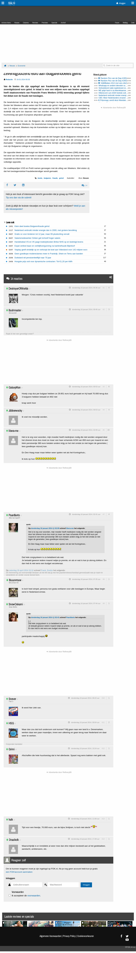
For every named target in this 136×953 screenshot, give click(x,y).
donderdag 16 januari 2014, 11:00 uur (85, 819)
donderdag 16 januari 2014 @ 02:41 (45, 617)
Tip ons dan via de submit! (18, 197)
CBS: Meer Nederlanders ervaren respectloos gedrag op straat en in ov (113, 98)
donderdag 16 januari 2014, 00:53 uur (86, 387)
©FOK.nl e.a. (130, 947)
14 (84, 185)
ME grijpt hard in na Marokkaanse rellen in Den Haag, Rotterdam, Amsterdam (113, 90)
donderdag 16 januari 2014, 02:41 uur (86, 514)
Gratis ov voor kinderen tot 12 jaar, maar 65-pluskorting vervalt (42, 234)
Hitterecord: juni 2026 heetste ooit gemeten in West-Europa (113, 93)
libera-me (13, 431)
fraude (55, 178)
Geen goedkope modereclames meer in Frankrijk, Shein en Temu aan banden (49, 253)
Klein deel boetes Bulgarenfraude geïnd (32, 226)
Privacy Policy (69, 936)
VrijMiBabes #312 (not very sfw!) (113, 83)
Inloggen (120, 3)
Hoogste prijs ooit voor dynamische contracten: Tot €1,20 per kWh (44, 261)
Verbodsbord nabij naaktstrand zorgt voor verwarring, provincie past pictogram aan (113, 88)
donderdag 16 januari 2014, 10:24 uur (85, 748)
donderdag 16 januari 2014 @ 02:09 (45, 528)
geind (61, 178)
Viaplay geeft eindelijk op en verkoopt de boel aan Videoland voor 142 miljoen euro (51, 250)
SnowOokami (16, 604)
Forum (117, 22)
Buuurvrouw (15, 580)
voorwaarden (33, 895)
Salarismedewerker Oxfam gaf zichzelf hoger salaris (37, 238)
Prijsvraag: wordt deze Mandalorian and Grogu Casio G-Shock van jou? (114, 100)
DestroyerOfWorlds (18, 288)
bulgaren (47, 178)
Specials (54, 22)
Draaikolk (14, 840)
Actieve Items (6, 22)
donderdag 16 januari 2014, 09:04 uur (85, 722)
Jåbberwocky (15, 410)
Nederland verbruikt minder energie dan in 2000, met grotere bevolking (113, 95)
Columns (26, 22)
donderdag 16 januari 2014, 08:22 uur (85, 698)
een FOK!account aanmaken (19, 872)
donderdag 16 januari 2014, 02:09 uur (86, 430)
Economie (21, 66)
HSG (11, 723)
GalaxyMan (15, 387)
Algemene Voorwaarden (50, 936)
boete (40, 178)
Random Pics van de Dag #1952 (113, 81)
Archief (63, 22)
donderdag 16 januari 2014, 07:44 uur (86, 603)
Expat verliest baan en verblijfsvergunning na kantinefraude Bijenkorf (45, 246)
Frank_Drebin (47, 570)
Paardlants (14, 515)
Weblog (125, 22)
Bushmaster (15, 310)
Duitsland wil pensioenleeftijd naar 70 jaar (33, 257)
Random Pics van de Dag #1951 (113, 78)
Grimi (12, 749)
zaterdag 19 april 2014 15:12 (21, 570)
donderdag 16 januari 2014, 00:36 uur (86, 288)
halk (11, 819)
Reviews (35, 22)
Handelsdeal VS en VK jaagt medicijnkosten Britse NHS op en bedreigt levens (49, 242)
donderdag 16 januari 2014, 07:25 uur (86, 579)
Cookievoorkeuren (85, 936)
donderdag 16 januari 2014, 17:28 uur (85, 839)
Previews (45, 22)
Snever (12, 699)
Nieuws (16, 22)
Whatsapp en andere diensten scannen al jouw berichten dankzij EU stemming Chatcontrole (113, 86)
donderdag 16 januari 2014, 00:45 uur (86, 309)
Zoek (132, 22)
